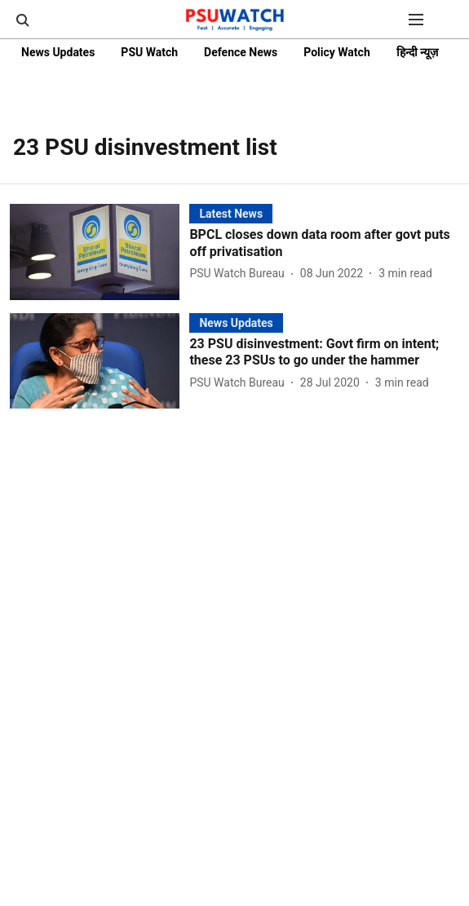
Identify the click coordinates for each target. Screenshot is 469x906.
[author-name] (239, 273)
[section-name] (230, 213)
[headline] (324, 244)
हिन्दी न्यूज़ (417, 52)
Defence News (240, 52)
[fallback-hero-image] (99, 251)
